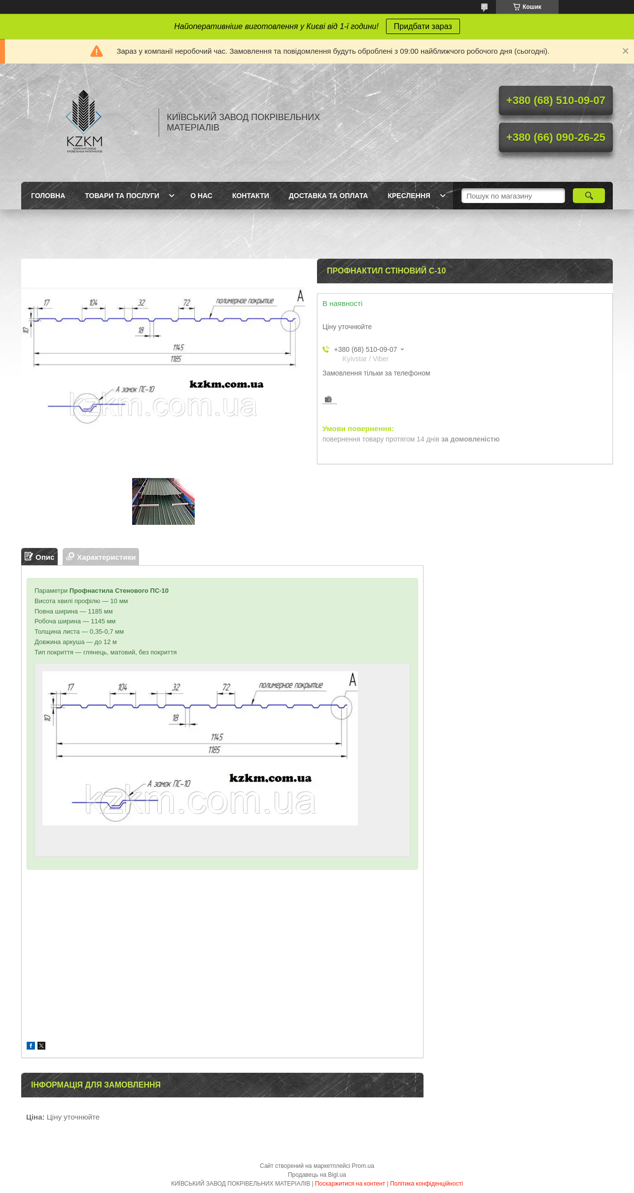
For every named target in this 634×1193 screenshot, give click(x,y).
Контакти (250, 196)
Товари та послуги (122, 196)
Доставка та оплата (328, 196)
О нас (201, 196)
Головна (48, 196)
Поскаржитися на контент (350, 1183)
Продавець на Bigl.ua (317, 1174)
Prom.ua (363, 1165)
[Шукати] (589, 195)
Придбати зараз (423, 26)
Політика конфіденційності (426, 1183)
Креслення (408, 196)
